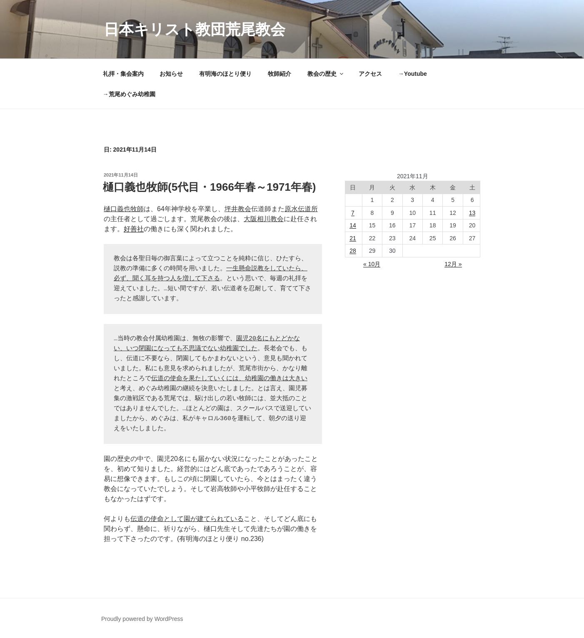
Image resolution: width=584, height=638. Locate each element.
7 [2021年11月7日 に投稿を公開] (352, 212)
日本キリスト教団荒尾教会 (194, 29)
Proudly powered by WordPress (142, 619)
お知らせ (171, 73)
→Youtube (412, 73)
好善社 (134, 228)
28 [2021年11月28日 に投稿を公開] (352, 250)
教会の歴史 (325, 73)
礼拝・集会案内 (123, 73)
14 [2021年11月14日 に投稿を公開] (352, 225)
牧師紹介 (279, 73)
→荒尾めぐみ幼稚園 (129, 94)
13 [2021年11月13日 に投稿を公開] (472, 212)
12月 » (453, 264)
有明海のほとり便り (225, 73)
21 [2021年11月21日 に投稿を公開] (352, 238)
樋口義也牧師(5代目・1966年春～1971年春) (209, 187)
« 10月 (371, 264)
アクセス (370, 73)
